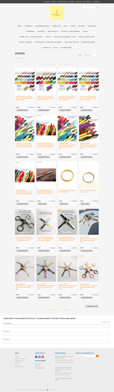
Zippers (85, 31)
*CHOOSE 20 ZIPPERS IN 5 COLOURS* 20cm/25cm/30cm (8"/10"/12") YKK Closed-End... (45, 145)
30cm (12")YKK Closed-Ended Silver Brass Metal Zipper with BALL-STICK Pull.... (88, 98)
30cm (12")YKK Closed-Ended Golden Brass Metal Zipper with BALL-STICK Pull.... (67, 98)
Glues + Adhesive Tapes (86, 36)
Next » (70, 64)
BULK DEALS (41, 31)
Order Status (71, 1)
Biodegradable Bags (42, 26)
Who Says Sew (39, 366)
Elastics (48, 36)
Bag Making (30, 31)
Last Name (6, 339)
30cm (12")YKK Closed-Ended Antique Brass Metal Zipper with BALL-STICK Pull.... (46, 98)
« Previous (43, 64)
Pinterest (43, 357)
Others (73, 26)
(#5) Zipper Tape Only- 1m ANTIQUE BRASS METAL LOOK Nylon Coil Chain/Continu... (46, 192)
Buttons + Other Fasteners (70, 31)
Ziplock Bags (92, 26)
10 (65, 64)
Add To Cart (42, 204)
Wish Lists (79, 1)
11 (67, 64)
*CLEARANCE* (28, 26)
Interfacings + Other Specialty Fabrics (48, 42)
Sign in (54, 1)
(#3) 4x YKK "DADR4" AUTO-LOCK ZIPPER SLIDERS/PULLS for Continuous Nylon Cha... (67, 238)
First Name (6, 331)
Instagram (39, 357)
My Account (47, 1)
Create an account (62, 1)
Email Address (7, 323)
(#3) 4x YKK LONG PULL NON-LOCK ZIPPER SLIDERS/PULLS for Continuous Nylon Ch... (45, 238)
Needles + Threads (25, 42)
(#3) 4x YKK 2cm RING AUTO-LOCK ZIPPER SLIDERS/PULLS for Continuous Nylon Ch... (24, 238)
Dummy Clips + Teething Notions (31, 36)
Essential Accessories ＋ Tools (65, 36)
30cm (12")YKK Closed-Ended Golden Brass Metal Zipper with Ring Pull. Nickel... (24, 98)
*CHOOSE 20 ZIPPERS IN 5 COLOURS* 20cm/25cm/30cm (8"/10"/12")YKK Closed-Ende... (24, 145)
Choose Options (22, 110)
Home (16, 58)
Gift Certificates (87, 1)
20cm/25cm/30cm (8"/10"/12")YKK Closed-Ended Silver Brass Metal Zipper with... (24, 192)
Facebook (36, 357)
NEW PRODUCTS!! (53, 31)
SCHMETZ (38, 364)
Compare (31, 107)
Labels (65, 26)
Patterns (82, 26)
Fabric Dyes (56, 26)
